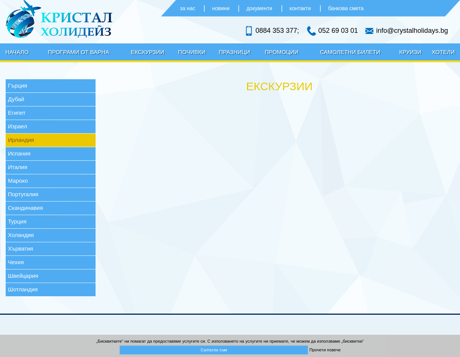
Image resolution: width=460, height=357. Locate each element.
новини (221, 8)
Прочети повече (325, 350)
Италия (17, 167)
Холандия (21, 235)
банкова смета (346, 8)
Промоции (281, 52)
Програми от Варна (78, 52)
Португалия (23, 194)
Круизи (410, 52)
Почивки (191, 52)
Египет (17, 112)
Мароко (18, 180)
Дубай (16, 99)
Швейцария (23, 275)
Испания (19, 153)
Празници (234, 52)
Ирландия (21, 140)
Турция (17, 221)
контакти (300, 8)
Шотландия (23, 289)
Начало (17, 52)
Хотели (443, 52)
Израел (17, 126)
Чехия (16, 262)
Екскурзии (147, 52)
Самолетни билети (350, 52)
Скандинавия (25, 208)
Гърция (17, 85)
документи (259, 8)
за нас (188, 8)
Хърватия (20, 248)
